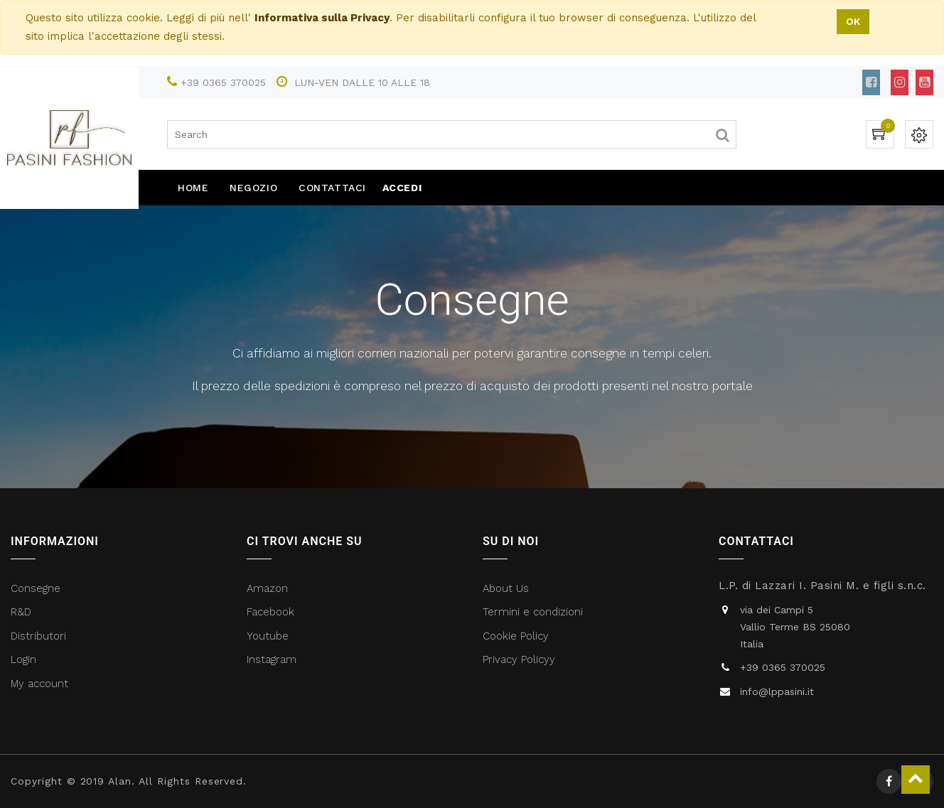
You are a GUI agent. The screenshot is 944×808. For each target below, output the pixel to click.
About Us (506, 588)
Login (23, 659)
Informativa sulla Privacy (322, 17)
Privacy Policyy (521, 659)
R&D (21, 611)
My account (39, 683)
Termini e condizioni (534, 611)
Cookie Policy (516, 636)
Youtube (268, 636)
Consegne (35, 588)
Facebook (272, 611)
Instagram (271, 659)
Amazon (267, 588)
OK (853, 21)
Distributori (40, 636)
